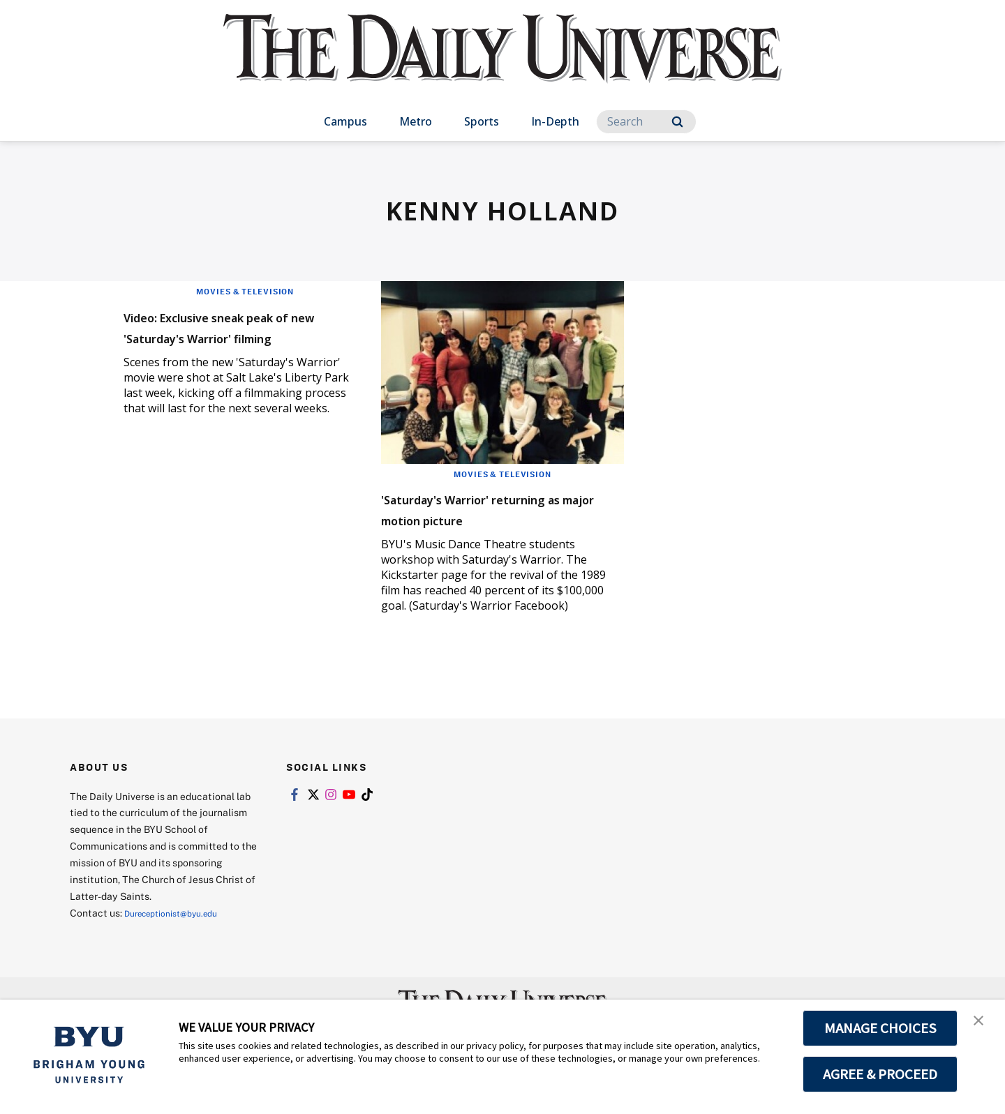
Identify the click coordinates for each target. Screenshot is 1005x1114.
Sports (481, 121)
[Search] (646, 122)
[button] (982, 1025)
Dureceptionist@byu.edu (180, 934)
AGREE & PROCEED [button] (880, 1074)
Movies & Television (245, 291)
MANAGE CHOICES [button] (880, 1028)
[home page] (502, 62)
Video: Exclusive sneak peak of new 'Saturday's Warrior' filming (237, 335)
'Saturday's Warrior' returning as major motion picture (491, 518)
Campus (345, 121)
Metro (415, 121)
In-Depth (555, 121)
